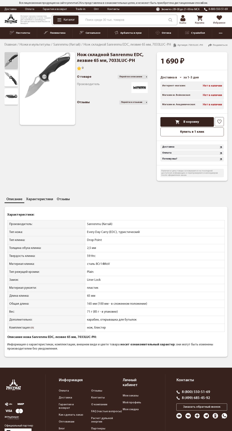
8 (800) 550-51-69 (196, 392)
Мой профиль (132, 402)
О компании (99, 404)
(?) (32, 328)
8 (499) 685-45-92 (196, 398)
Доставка (10, 9)
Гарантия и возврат (55, 9)
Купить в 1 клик (192, 132)
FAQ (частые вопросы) (106, 411)
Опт (96, 9)
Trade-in (80, 9)
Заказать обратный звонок (201, 406)
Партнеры (98, 428)
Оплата (29, 9)
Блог (62, 428)
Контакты (113, 9)
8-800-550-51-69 (218, 9)
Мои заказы (130, 395)
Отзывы (96, 390)
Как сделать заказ (71, 414)
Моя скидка (131, 409)
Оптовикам (66, 421)
